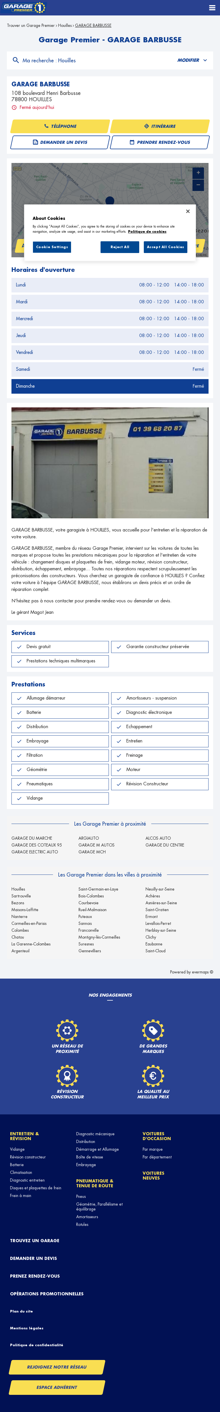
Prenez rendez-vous (35, 1276)
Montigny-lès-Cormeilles (99, 937)
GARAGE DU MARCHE (31, 838)
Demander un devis (33, 1258)
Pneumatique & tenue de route (94, 1183)
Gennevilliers (89, 951)
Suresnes (86, 944)
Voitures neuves (153, 1175)
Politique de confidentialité (36, 1345)
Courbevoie (88, 903)
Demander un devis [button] (60, 142)
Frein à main (20, 1196)
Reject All (120, 247)
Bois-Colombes (91, 896)
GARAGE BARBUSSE (93, 25)
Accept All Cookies (165, 247)
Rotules (82, 1224)
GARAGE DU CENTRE (165, 845)
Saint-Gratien (157, 910)
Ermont (152, 917)
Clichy (151, 937)
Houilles (65, 25)
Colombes (20, 930)
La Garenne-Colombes (30, 944)
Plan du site (21, 1311)
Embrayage (86, 1165)
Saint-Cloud (156, 951)
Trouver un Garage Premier (31, 25)
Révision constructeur (28, 1157)
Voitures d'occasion (157, 1136)
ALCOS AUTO (158, 838)
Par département (157, 1157)
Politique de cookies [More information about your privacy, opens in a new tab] (147, 231)
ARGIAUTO (88, 838)
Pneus (81, 1196)
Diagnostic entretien (27, 1180)
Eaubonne (154, 944)
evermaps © (202, 972)
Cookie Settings (52, 247)
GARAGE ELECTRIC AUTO (34, 852)
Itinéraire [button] (160, 126)
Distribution (85, 1142)
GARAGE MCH (92, 852)
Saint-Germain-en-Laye (98, 889)
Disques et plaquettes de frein (35, 1188)
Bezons (17, 903)
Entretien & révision (24, 1136)
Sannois (85, 923)
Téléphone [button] (60, 126)
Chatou (17, 937)
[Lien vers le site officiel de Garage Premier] (23, 8)
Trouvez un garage (34, 1241)
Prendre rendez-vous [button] (159, 142)
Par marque (153, 1149)
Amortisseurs (87, 1217)
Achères (153, 896)
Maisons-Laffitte (24, 910)
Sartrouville (21, 896)
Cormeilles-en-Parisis (28, 923)
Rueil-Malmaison (92, 910)
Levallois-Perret (158, 923)
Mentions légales (27, 1328)
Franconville (88, 930)
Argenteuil (20, 951)
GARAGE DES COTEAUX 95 (36, 845)
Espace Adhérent (57, 1387)
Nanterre (19, 917)
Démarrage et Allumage (97, 1149)
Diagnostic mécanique (95, 1134)
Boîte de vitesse (89, 1157)
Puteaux (85, 917)
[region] (110, 233)
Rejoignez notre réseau (57, 1367)
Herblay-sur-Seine (161, 930)
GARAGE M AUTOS (96, 845)
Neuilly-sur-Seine (160, 889)
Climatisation (21, 1172)
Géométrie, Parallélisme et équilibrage (99, 1206)
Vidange (17, 1149)
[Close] (188, 211)
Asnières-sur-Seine (161, 903)
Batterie (17, 1165)
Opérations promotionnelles (47, 1294)
